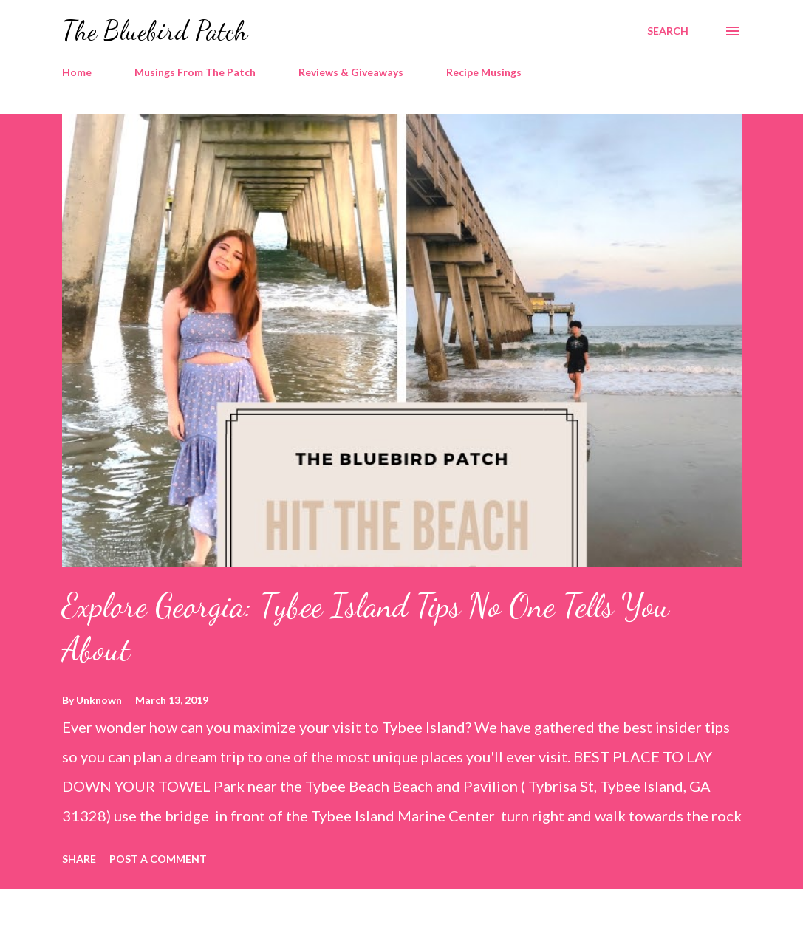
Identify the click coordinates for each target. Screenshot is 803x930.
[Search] (667, 31)
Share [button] (79, 858)
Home (77, 72)
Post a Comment (158, 858)
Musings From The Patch (195, 72)
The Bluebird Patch (154, 31)
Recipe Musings (484, 72)
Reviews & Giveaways (350, 72)
